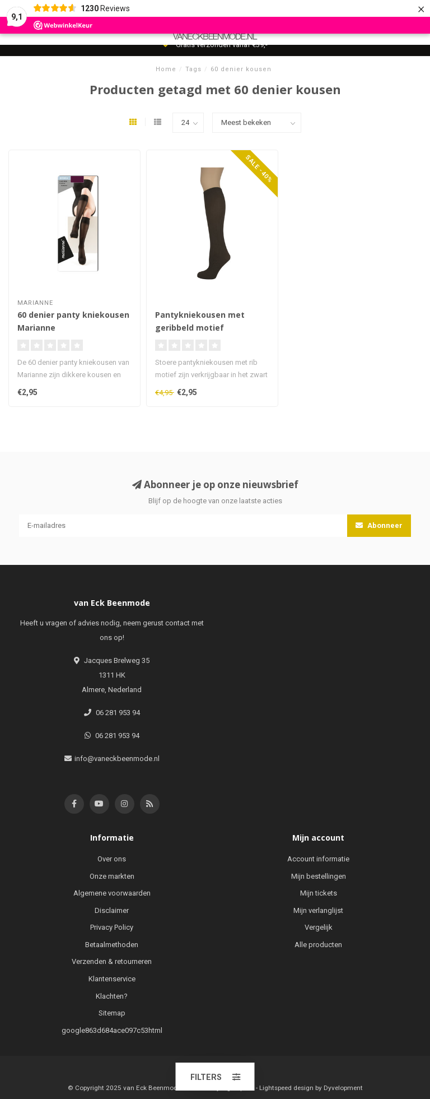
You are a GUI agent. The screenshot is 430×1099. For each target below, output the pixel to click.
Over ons (111, 859)
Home (166, 69)
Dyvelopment (343, 1088)
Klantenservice (111, 979)
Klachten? (112, 996)
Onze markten (112, 876)
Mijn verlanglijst (318, 910)
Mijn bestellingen (318, 876)
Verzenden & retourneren (112, 961)
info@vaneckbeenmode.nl (117, 758)
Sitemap (112, 1013)
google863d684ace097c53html (112, 1030)
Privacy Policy (111, 927)
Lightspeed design (286, 1088)
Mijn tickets (318, 893)
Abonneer (379, 525)
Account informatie (318, 859)
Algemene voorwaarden (112, 893)
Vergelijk (319, 927)
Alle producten (318, 944)
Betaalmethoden (111, 944)
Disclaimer (112, 910)
